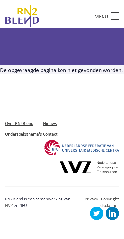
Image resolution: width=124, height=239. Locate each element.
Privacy (91, 199)
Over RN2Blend (19, 123)
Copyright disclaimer (109, 202)
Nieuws (50, 123)
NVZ (9, 205)
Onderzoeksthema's (23, 134)
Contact (50, 134)
